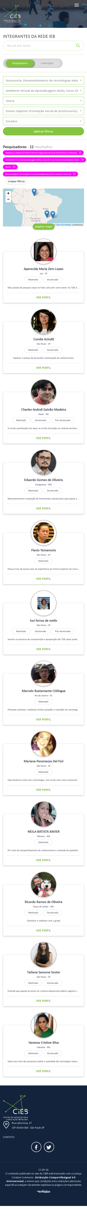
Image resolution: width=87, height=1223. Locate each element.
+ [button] (8, 194)
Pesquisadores (20, 63)
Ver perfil (43, 297)
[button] (43, 80)
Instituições (47, 63)
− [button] (8, 200)
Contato (8, 1137)
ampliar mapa (43, 226)
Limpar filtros (16, 181)
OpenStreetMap (63, 225)
